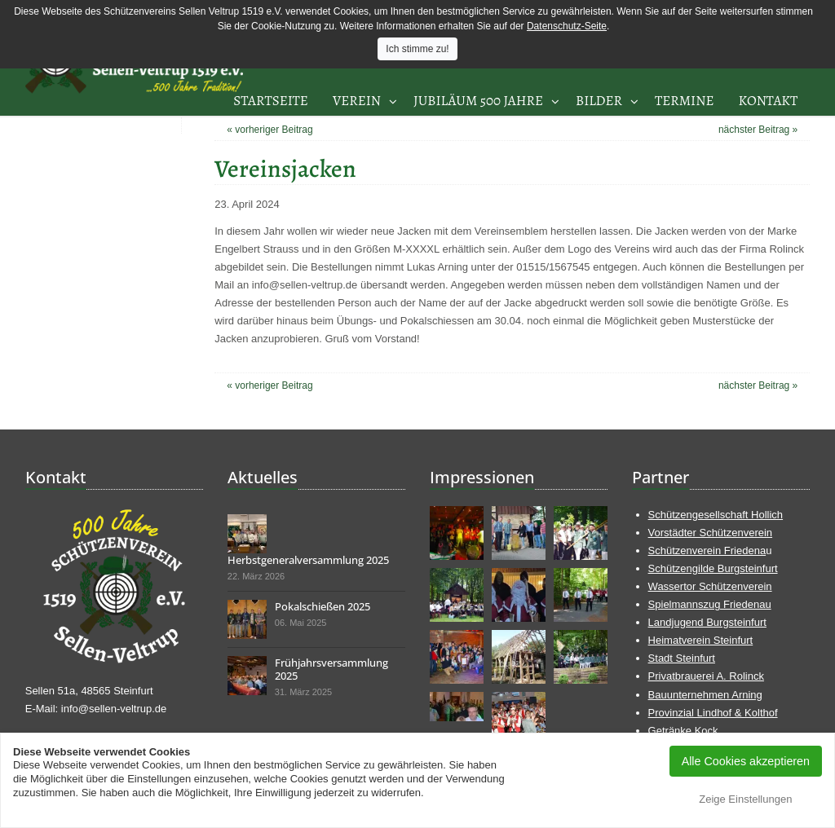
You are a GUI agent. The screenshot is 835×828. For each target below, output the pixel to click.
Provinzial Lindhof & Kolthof (713, 713)
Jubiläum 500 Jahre (478, 100)
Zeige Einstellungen (745, 799)
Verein (357, 100)
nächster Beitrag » (757, 129)
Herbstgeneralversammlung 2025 (308, 560)
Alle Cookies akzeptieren (746, 761)
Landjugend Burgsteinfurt (707, 622)
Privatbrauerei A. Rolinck (706, 676)
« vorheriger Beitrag (269, 129)
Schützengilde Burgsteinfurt (713, 568)
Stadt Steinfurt (681, 658)
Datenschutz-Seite (567, 26)
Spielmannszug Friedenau (709, 604)
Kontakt (768, 100)
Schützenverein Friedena (707, 550)
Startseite (270, 100)
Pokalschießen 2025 (322, 606)
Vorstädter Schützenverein (710, 532)
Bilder (599, 100)
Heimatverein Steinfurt (700, 640)
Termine (684, 100)
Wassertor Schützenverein (710, 586)
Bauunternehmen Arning (705, 695)
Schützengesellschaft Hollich (715, 515)
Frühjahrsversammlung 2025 (331, 669)
